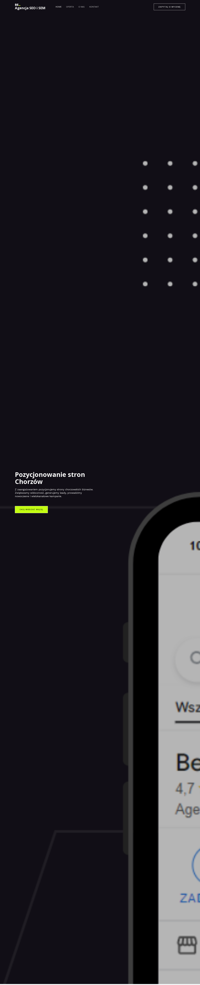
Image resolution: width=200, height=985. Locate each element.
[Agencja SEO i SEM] (18, 4)
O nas (80, 6)
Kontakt (91, 6)
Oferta (69, 6)
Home (58, 6)
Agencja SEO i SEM (30, 8)
